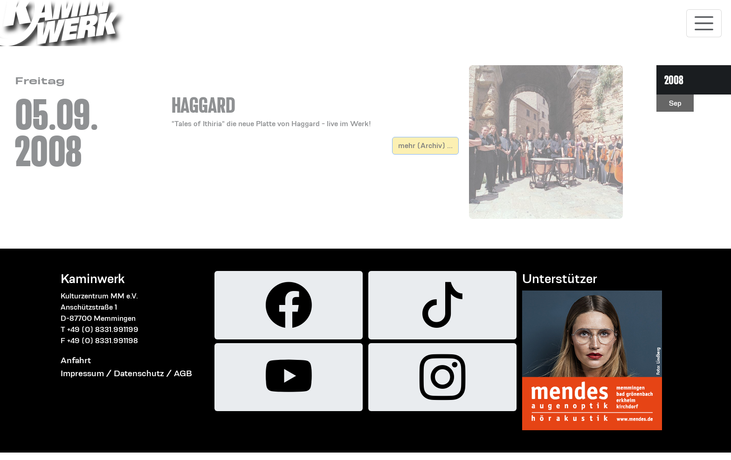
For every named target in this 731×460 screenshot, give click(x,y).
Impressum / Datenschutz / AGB (126, 373)
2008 (673, 80)
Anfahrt (76, 360)
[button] (315, 101)
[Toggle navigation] (704, 23)
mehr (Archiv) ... (425, 145)
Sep (675, 103)
